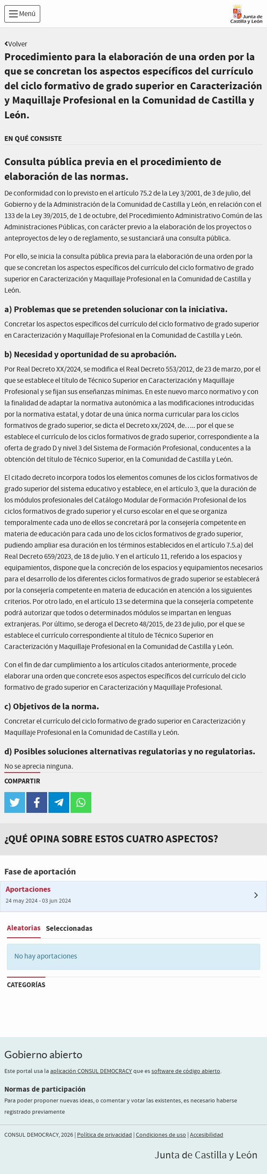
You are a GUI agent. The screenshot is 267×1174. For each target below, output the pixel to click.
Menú (22, 14)
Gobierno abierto (43, 1054)
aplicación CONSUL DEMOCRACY (91, 1071)
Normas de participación (45, 1089)
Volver (17, 44)
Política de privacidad (104, 1135)
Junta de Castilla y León (205, 1155)
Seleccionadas (69, 928)
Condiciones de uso (161, 1135)
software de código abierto (185, 1071)
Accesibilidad (206, 1135)
